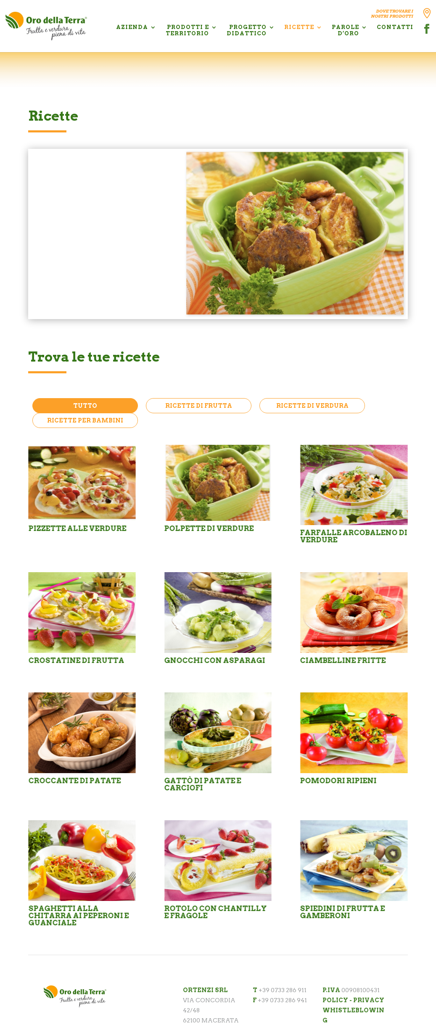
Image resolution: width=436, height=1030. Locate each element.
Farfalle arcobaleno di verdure (353, 536)
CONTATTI (395, 27)
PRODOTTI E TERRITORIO (187, 30)
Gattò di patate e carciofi (202, 784)
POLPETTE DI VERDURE (133, 171)
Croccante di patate (74, 780)
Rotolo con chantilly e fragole (215, 912)
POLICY (335, 1000)
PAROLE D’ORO (345, 30)
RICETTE (299, 27)
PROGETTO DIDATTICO (247, 30)
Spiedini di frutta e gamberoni (342, 912)
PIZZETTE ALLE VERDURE (77, 528)
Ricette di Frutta (198, 405)
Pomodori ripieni (338, 780)
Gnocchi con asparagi (214, 660)
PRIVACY (368, 1000)
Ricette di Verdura (312, 405)
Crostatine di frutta (76, 660)
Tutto (85, 405)
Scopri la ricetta (94, 308)
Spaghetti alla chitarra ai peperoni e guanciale (78, 915)
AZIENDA (132, 27)
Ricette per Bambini (85, 420)
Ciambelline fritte (343, 660)
